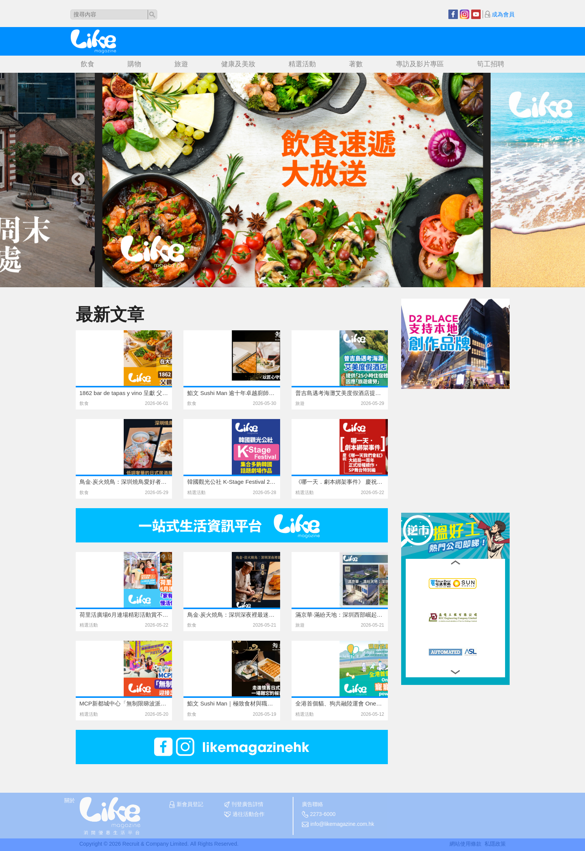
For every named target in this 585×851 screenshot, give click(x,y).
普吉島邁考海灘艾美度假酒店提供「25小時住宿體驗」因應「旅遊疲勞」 (339, 393)
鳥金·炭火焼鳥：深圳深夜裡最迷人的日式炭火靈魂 (231, 614)
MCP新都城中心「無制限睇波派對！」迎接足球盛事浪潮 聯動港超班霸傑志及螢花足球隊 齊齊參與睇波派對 (124, 703)
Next (507, 179)
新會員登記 (186, 804)
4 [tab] (304, 281)
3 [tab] (296, 281)
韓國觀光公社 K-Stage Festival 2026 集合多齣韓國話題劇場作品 (231, 481)
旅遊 (181, 64)
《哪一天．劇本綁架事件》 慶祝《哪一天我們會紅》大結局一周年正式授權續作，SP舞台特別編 (339, 481)
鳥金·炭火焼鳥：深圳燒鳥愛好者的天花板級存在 (124, 481)
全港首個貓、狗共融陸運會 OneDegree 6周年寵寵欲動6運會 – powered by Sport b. (339, 703)
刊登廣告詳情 (243, 804)
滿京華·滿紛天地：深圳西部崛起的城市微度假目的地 (339, 614)
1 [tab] (281, 281)
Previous (78, 179)
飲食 (87, 64)
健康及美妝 (238, 64)
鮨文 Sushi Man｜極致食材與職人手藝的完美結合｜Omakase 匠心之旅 (231, 703)
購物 (134, 64)
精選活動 (302, 64)
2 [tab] (289, 281)
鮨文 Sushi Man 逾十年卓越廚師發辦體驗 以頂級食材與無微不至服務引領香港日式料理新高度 (231, 393)
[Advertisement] (458, 436)
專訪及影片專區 (420, 64)
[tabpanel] (292, 180)
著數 (356, 64)
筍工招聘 (490, 64)
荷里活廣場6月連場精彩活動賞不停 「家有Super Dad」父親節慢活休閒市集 (124, 614)
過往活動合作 (244, 814)
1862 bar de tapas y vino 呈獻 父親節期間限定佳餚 (124, 393)
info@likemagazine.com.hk (338, 824)
